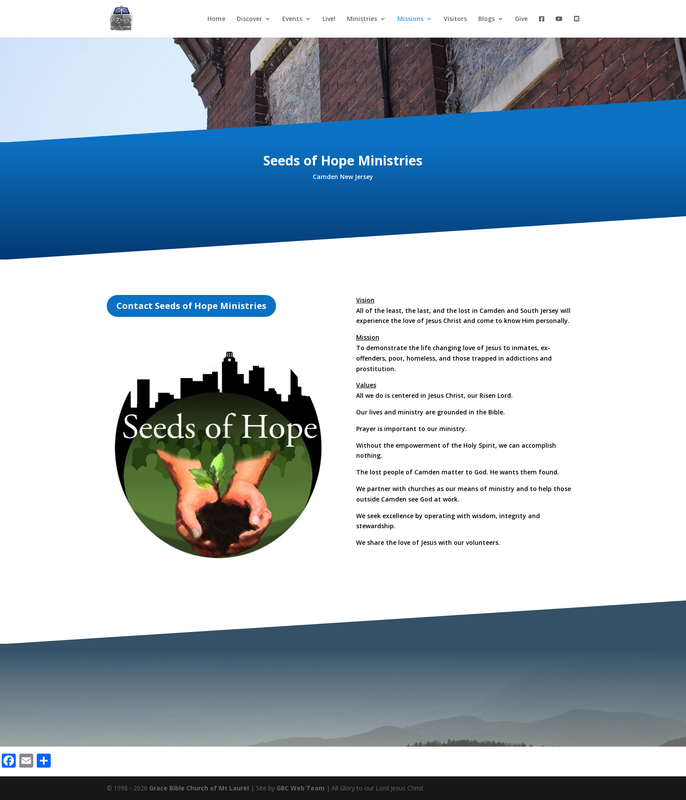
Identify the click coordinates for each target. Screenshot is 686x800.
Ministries (362, 19)
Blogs (486, 19)
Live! (329, 19)
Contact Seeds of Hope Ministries (191, 306)
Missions (410, 19)
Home (216, 19)
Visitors (455, 19)
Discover (249, 19)
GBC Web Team (300, 788)
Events (292, 19)
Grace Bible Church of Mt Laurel (199, 788)
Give (521, 19)
